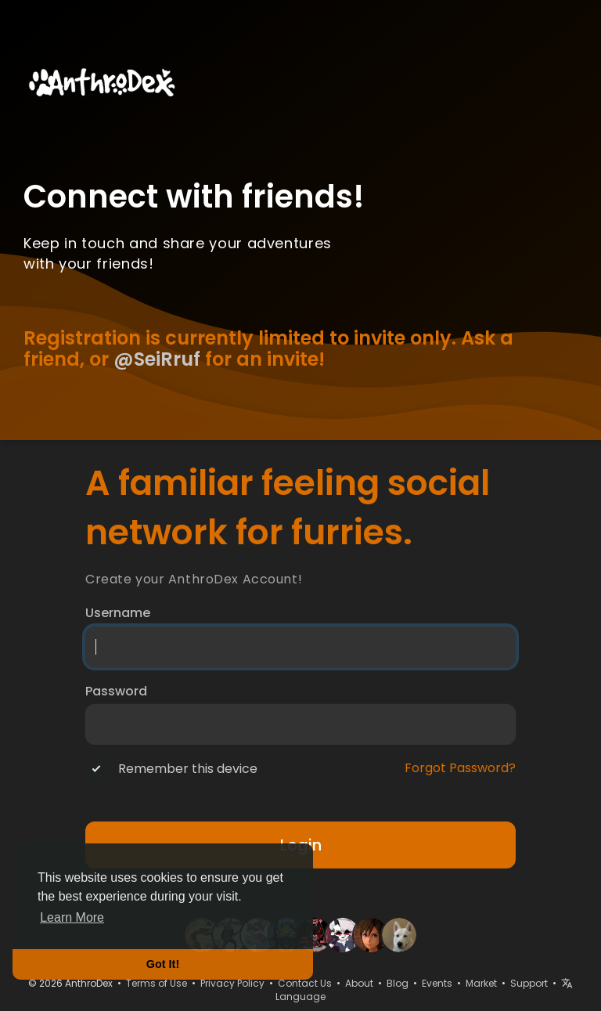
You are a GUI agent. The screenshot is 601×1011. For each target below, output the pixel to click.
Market (481, 983)
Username (117, 613)
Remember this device (187, 769)
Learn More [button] (72, 917)
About (359, 983)
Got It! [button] (162, 964)
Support (529, 983)
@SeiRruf (156, 359)
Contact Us (305, 983)
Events (437, 983)
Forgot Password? (460, 768)
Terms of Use (156, 983)
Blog (397, 983)
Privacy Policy (232, 983)
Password (116, 691)
